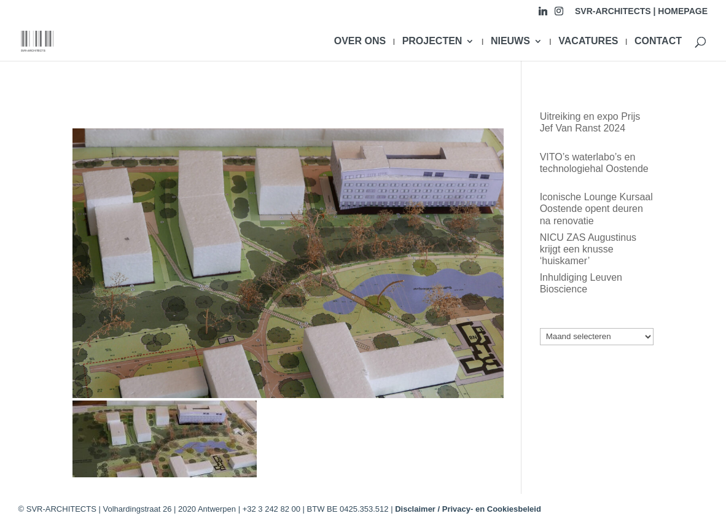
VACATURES (588, 41)
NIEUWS (510, 41)
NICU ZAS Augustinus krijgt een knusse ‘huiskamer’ (588, 249)
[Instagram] (559, 14)
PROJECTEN (432, 41)
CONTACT (658, 41)
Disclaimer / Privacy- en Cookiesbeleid (468, 509)
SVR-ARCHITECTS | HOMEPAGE (641, 11)
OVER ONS (360, 41)
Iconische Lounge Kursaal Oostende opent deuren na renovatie (596, 208)
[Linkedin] (543, 14)
